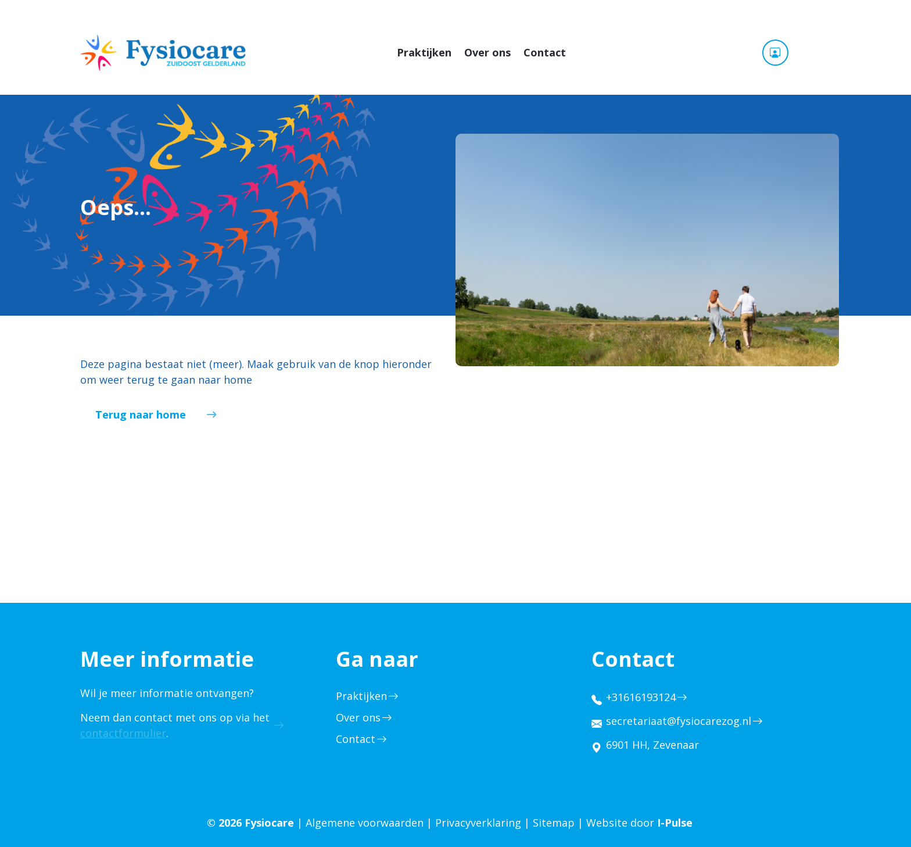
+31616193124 (641, 697)
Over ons (487, 52)
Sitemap (554, 823)
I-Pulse (675, 823)
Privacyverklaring (478, 823)
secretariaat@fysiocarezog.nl (678, 721)
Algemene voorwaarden (365, 823)
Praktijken (424, 52)
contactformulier (123, 733)
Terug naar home (140, 414)
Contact (544, 52)
